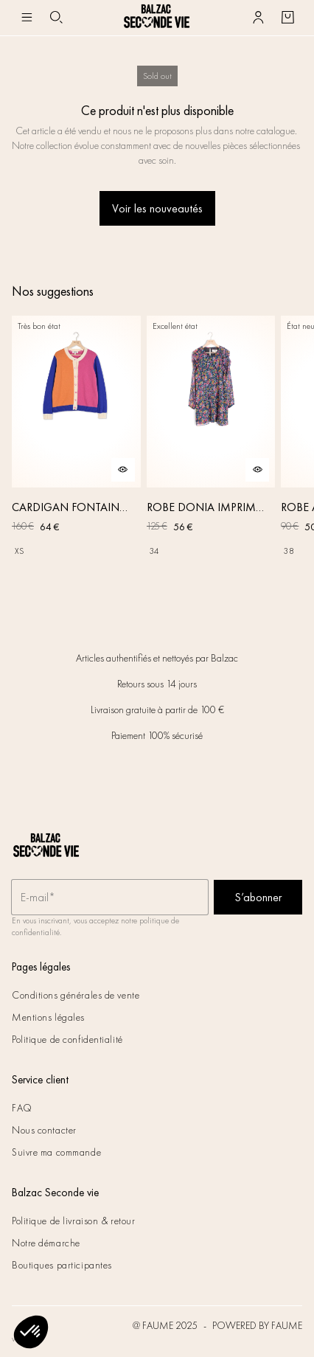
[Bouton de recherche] (56, 17)
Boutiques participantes (62, 1264)
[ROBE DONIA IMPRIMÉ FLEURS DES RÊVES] (211, 453)
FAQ (22, 1107)
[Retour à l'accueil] (157, 17)
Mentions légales (48, 1017)
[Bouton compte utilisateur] (258, 17)
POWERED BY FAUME (257, 1325)
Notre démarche (46, 1242)
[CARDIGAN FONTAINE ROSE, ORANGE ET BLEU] (76, 453)
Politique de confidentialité (67, 1039)
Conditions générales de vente (75, 995)
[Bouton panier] (287, 17)
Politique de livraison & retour (73, 1220)
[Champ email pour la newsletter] (110, 897)
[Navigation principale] (26, 17)
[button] (31, 1332)
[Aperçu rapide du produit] (123, 470)
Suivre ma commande (56, 1152)
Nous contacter (44, 1129)
